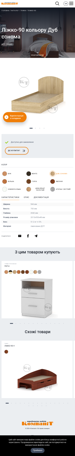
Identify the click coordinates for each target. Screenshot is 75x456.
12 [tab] (59, 323)
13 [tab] (63, 323)
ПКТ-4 (6, 266)
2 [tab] (35, 128)
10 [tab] (50, 323)
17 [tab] (33, 405)
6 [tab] (33, 323)
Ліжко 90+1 (9, 346)
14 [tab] (63, 403)
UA (66, 4)
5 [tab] (24, 403)
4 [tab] (24, 323)
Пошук (57, 4)
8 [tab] (37, 403)
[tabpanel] (37, 95)
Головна (5, 10)
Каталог (15, 10)
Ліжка (23, 10)
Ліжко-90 (32, 10)
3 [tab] (39, 128)
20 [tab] (46, 405)
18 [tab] (37, 405)
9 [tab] (46, 323)
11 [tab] (50, 403)
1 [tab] (11, 323)
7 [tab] (37, 323)
